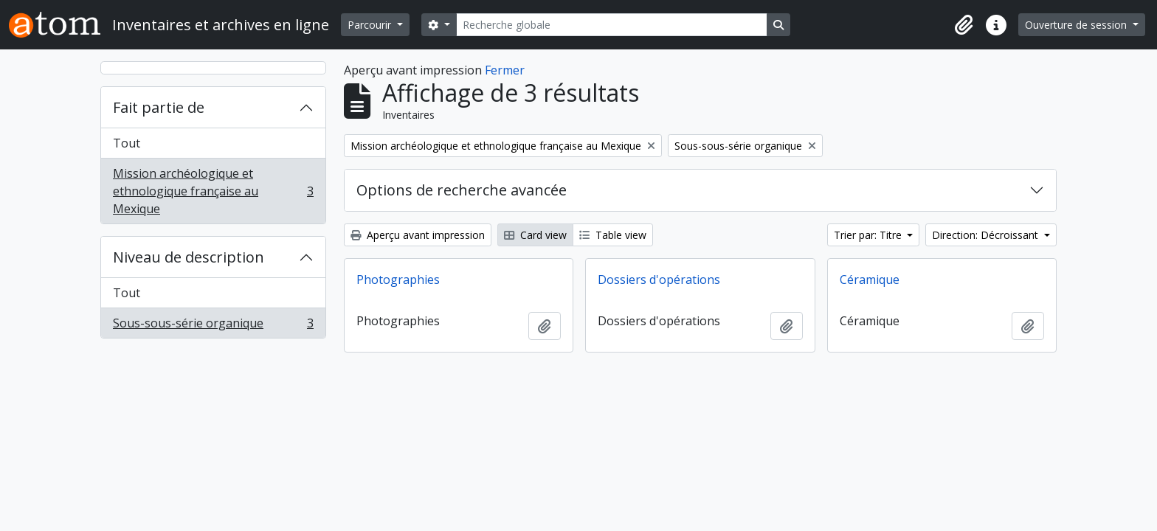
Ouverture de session (1077, 25)
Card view (535, 235)
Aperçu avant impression (417, 235)
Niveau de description (188, 257)
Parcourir (371, 25)
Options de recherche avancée (461, 190)
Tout (126, 143)
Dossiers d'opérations (659, 279)
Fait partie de (158, 107)
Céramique (869, 279)
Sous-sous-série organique (213, 326)
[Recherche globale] (611, 24)
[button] (963, 25)
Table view (612, 235)
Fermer (505, 70)
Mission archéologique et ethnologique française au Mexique (213, 191)
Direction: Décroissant (986, 235)
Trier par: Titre (869, 235)
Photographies (398, 279)
